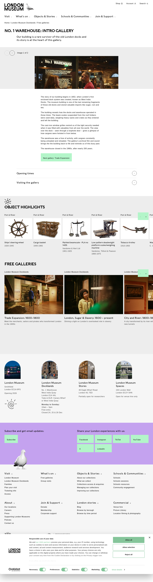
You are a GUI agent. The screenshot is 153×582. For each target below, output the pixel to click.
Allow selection (129, 555)
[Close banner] (149, 545)
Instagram (101, 452)
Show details (117, 578)
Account (131, 3)
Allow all (128, 548)
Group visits (46, 494)
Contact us (9, 536)
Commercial (122, 516)
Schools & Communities (129, 487)
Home (7, 24)
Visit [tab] (8, 16)
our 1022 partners (43, 550)
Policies (7, 533)
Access (7, 507)
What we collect (84, 494)
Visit (8, 487)
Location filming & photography (127, 527)
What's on (48, 487)
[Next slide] (12, 54)
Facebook (83, 452)
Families (8, 498)
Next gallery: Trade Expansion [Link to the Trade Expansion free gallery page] (56, 190)
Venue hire (118, 520)
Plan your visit (10, 501)
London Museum (11, 491)
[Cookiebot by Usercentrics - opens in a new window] (14, 577)
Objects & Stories (89, 487)
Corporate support (49, 527)
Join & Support (52, 516)
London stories (88, 516)
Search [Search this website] (144, 3)
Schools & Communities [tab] (76, 16)
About (9, 516)
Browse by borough (85, 524)
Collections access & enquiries (90, 498)
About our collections (86, 491)
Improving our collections (88, 504)
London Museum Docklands (23, 24)
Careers (7, 524)
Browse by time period (87, 527)
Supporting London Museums (17, 530)
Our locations (10, 520)
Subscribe (11, 452)
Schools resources (121, 498)
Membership (46, 524)
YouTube (138, 452)
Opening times (76, 206)
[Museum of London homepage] (20, 7)
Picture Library (119, 524)
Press (6, 527)
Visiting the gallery (76, 215)
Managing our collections (88, 501)
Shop (119, 3)
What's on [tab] (23, 16)
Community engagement (124, 501)
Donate (44, 520)
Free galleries (43, 24)
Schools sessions (121, 494)
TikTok (119, 452)
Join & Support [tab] (105, 16)
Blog (79, 520)
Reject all (128, 563)
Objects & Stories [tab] (46, 16)
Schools (116, 491)
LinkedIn (101, 461)
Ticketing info (10, 504)
